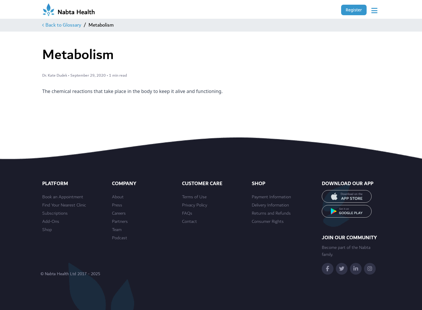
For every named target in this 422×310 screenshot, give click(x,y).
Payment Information (271, 197)
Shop (47, 229)
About (118, 197)
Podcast (119, 238)
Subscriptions (55, 213)
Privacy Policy (194, 205)
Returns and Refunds (271, 213)
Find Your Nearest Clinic (64, 205)
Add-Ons (50, 221)
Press (117, 205)
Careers (119, 213)
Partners (120, 221)
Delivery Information (270, 205)
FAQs (187, 213)
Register (354, 10)
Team (117, 229)
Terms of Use (194, 197)
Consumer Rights (268, 221)
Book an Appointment (62, 197)
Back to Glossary (61, 25)
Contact (189, 221)
